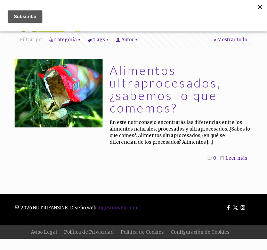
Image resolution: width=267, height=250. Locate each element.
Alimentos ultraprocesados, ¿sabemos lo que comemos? (165, 88)
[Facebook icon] (228, 207)
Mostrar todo (230, 40)
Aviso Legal (44, 232)
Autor (127, 40)
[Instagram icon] (242, 207)
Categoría (65, 40)
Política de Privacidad (89, 232)
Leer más (236, 158)
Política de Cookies (142, 232)
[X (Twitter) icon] (235, 207)
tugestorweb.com (117, 208)
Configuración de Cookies (200, 232)
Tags (99, 40)
